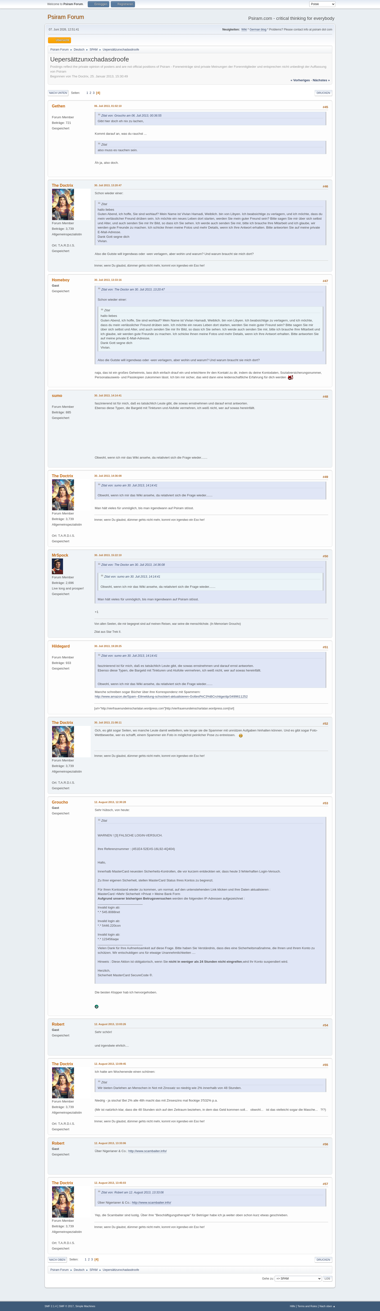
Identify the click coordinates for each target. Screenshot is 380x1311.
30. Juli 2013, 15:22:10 (108, 555)
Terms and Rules (307, 1306)
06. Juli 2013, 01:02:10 (108, 105)
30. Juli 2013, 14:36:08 (108, 475)
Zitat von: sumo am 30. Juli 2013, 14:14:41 (129, 485)
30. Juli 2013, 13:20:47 (108, 185)
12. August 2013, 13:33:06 (110, 1143)
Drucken (323, 92)
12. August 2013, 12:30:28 (110, 802)
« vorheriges (300, 80)
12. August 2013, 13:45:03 (110, 1182)
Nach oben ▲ (327, 1306)
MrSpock (60, 555)
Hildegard (61, 646)
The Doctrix (62, 185)
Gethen (58, 106)
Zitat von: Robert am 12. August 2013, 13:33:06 (132, 1192)
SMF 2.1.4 (51, 1306)
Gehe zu (267, 1278)
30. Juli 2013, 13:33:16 (108, 279)
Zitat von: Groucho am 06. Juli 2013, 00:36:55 (131, 115)
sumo (57, 396)
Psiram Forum (66, 17)
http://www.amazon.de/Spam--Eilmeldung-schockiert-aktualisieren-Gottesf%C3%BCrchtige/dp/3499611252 (171, 696)
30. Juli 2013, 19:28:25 (108, 646)
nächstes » (321, 80)
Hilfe (292, 1306)
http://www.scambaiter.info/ (147, 1151)
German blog (258, 29)
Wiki (244, 29)
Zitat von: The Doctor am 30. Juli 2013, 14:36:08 (133, 564)
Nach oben (57, 1259)
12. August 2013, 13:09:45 (110, 1063)
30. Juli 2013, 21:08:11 (108, 722)
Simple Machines (85, 1306)
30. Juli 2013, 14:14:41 (108, 395)
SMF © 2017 (66, 1306)
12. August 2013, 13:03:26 (110, 1024)
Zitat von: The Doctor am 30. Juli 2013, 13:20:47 (133, 289)
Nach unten (58, 92)
